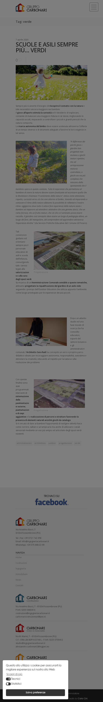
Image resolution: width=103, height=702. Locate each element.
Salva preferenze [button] (35, 692)
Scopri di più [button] (14, 674)
